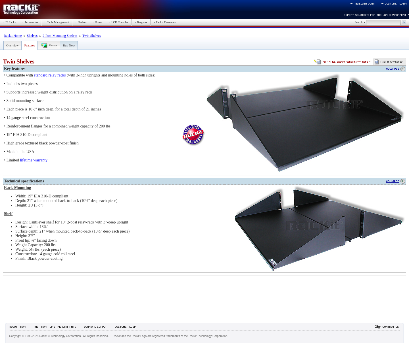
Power (98, 22)
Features (29, 45)
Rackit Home (13, 36)
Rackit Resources (165, 22)
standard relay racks (50, 75)
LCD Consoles (118, 22)
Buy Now (69, 45)
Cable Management (56, 22)
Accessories (30, 22)
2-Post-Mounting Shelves (60, 36)
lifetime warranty (33, 160)
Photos (53, 45)
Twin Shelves (91, 36)
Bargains (141, 22)
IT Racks (9, 22)
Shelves (80, 22)
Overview (12, 45)
